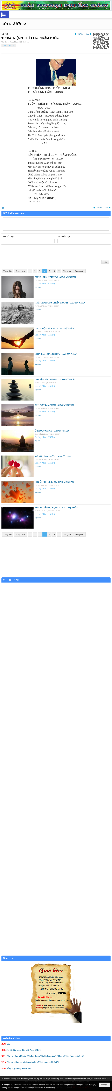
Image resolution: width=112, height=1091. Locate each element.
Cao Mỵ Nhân (8, 46)
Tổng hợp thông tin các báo (19, 1068)
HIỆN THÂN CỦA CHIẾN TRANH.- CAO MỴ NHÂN (60, 303)
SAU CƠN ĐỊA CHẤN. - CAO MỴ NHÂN (54, 405)
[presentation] (25, 252)
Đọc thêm (38, 287)
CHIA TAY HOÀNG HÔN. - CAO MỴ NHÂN (56, 354)
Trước (80, 34)
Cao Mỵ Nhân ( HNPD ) (45, 284)
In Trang (2, 207)
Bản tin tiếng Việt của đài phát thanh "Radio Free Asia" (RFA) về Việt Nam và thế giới (45, 1056)
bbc (8, 1044)
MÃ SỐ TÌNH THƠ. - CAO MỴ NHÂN (53, 456)
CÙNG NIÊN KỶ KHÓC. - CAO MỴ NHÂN (55, 277)
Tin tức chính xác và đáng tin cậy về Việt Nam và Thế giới (33, 1062)
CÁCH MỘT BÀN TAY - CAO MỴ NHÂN (54, 328)
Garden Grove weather (56, 575)
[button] (4, 14)
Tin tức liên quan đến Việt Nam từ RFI (23, 1050)
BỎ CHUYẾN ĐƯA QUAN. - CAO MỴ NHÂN (56, 507)
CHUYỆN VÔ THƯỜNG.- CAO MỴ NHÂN (55, 379)
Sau (87, 34)
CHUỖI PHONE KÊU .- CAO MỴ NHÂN (54, 482)
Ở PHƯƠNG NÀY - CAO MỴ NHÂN (52, 431)
